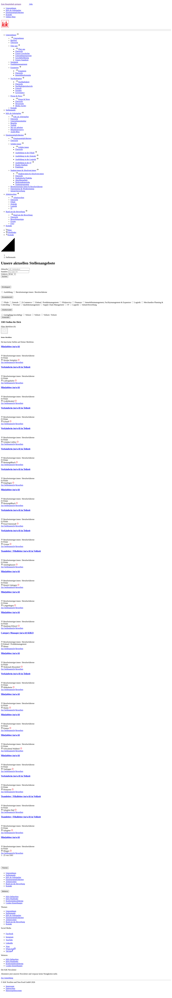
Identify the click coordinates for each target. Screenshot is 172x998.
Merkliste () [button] (11, 327)
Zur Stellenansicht (8, 362)
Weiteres (5, 891)
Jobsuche (4, 269)
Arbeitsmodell (7, 310)
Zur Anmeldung (7, 978)
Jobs (31, 4)
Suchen (4, 276)
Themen (5, 868)
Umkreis (4, 274)
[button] (25, 4)
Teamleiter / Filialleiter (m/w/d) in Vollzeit (21, 551)
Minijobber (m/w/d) (10, 346)
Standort (4, 272)
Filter (3, 327)
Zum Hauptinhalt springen (11, 4)
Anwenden (5, 317)
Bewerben (19, 362)
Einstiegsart (6, 287)
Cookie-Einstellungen (14, 903)
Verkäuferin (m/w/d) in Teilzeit (15, 367)
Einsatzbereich (7, 297)
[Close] (4, 331)
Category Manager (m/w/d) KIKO (17, 633)
